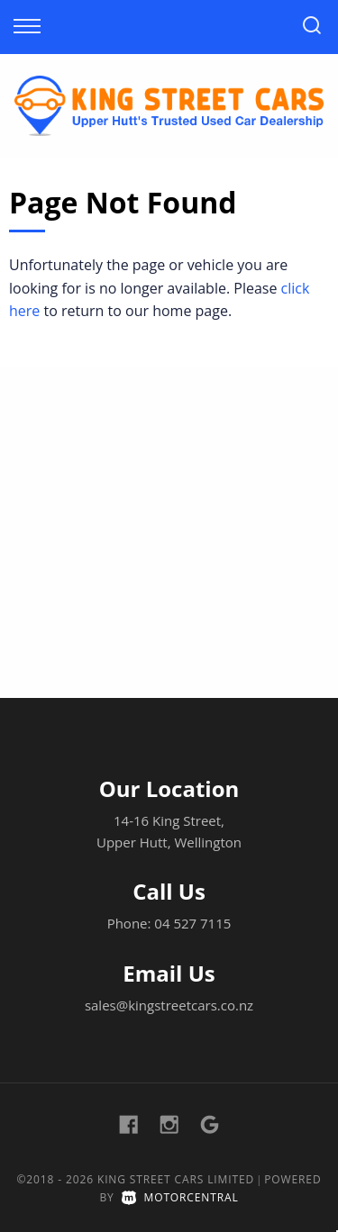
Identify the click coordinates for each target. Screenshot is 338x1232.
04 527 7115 (192, 923)
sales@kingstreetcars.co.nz (169, 1005)
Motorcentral (180, 1197)
